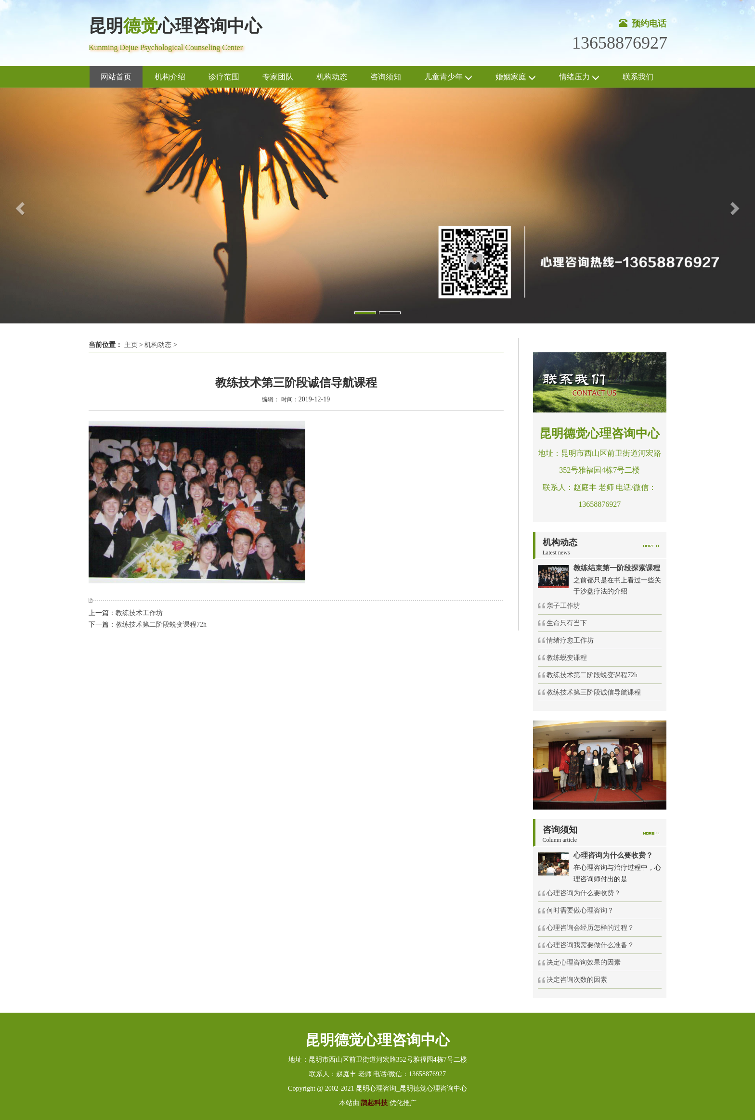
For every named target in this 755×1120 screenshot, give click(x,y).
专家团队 (277, 77)
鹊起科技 (374, 1103)
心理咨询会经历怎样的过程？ (590, 927)
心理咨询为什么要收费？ (584, 893)
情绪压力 (579, 77)
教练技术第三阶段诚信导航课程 (594, 692)
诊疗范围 (223, 77)
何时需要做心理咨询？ (580, 910)
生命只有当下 (567, 623)
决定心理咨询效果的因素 (584, 962)
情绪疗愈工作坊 (570, 640)
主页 (131, 344)
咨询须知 (385, 77)
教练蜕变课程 (567, 657)
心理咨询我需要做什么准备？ (590, 945)
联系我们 (638, 77)
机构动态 (331, 77)
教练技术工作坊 (139, 613)
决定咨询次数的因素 (577, 979)
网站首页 (116, 77)
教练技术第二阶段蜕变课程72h (161, 624)
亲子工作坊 (563, 605)
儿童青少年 (448, 77)
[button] (19, 205)
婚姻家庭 (515, 77)
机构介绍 (170, 77)
